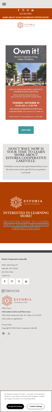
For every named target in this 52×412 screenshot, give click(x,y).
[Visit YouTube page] (32, 10)
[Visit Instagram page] (28, 10)
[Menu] (4, 4)
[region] (26, 401)
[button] (26, 130)
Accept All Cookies (15, 406)
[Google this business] (23, 10)
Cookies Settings (35, 406)
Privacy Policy (7, 324)
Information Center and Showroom (16, 311)
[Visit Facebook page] (18, 10)
